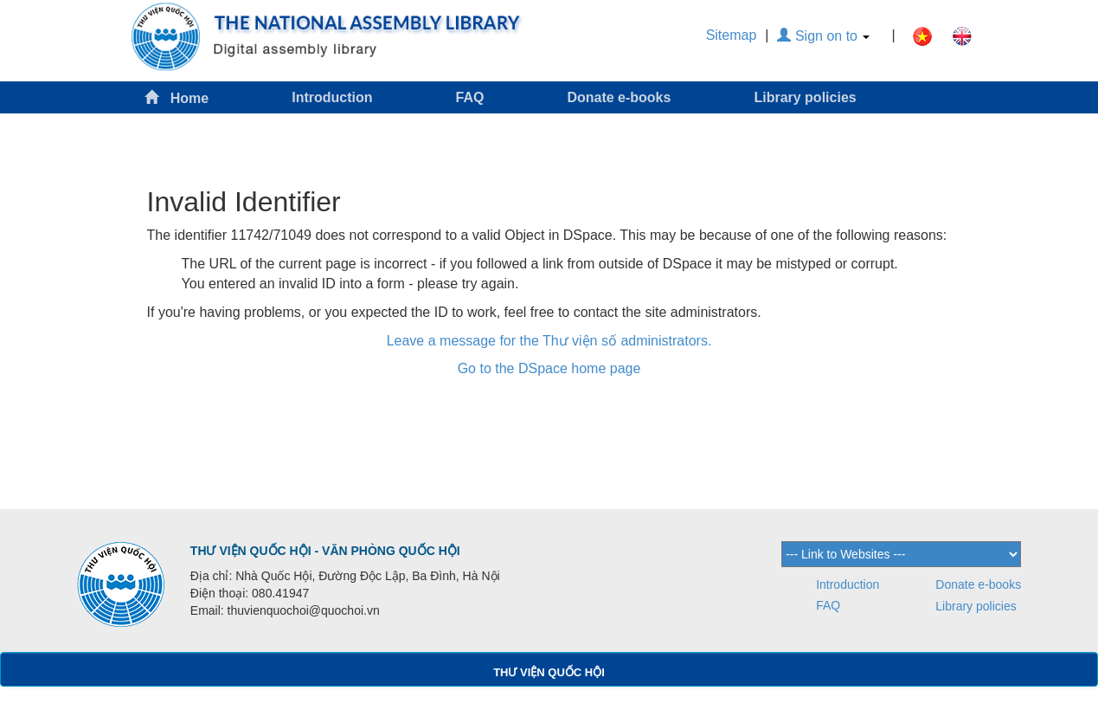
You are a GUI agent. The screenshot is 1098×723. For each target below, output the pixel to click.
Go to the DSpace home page (549, 368)
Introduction (332, 97)
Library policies (805, 97)
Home (176, 97)
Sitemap (731, 35)
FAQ (470, 97)
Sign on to (823, 36)
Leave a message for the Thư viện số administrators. (549, 340)
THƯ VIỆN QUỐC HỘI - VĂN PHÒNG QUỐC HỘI (325, 551)
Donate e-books (619, 97)
